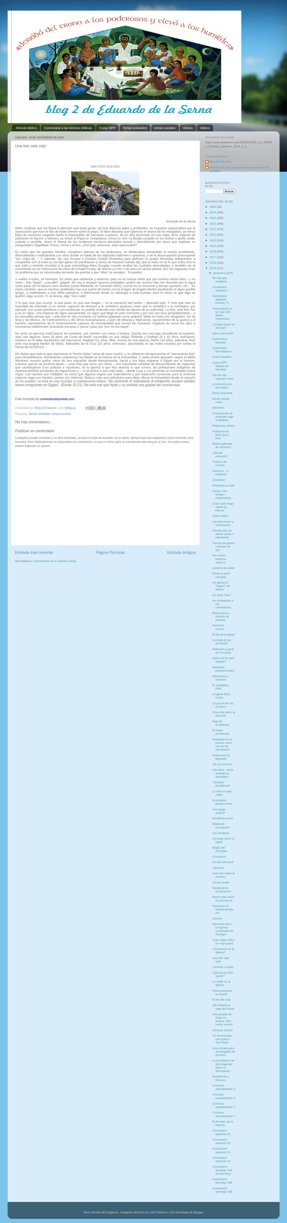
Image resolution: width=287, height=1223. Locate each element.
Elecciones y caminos (220, 678)
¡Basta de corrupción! (221, 825)
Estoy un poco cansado (221, 575)
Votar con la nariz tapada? (223, 659)
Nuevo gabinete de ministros (222, 445)
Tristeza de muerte (219, 463)
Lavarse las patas (223, 567)
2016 (213, 262)
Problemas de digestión (221, 757)
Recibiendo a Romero (220, 1078)
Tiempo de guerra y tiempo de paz (223, 546)
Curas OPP (107, 128)
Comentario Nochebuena (222, 349)
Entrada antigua (181, 552)
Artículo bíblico (26, 128)
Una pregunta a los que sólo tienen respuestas (222, 314)
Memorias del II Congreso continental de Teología (222, 929)
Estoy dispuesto (222, 393)
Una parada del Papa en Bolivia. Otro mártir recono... (223, 1019)
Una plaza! (219, 856)
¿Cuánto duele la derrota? (223, 326)
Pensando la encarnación (221, 889)
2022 (213, 229)
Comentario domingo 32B (222, 1190)
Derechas (218, 407)
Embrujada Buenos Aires (222, 802)
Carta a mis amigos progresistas (221, 494)
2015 (213, 268)
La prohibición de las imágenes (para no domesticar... (223, 1066)
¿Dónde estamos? (220, 454)
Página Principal (110, 552)
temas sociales (164, 128)
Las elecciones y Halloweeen (222, 523)
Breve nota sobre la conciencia (223, 898)
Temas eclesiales (135, 128)
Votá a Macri (220, 515)
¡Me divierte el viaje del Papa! (223, 1007)
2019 (213, 245)
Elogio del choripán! (219, 849)
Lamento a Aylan (222, 967)
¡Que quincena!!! (222, 333)
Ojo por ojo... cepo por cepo (223, 376)
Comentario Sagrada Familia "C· (220, 299)
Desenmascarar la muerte (222, 992)
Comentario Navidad (219, 340)
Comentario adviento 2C (221, 1150)
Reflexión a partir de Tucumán (223, 651)
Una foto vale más (220, 959)
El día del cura (221, 999)
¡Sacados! (218, 479)
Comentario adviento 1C (221, 1159)
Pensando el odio (223, 485)
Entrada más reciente (34, 552)
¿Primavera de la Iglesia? (223, 950)
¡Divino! (217, 918)
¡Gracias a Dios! (222, 1030)
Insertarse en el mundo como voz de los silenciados (222, 744)
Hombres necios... (219, 627)
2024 (213, 217)
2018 (213, 251)
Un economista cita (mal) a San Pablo (221, 1039)
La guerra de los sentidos (222, 705)
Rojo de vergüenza (220, 723)
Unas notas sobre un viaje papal (223, 941)
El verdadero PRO (220, 687)
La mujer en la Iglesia (221, 983)
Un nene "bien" (221, 595)
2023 (213, 223)
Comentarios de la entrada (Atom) (54, 561)
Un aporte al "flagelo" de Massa (221, 586)
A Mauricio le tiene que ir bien (221, 435)
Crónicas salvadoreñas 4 (223, 1087)
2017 (213, 257)
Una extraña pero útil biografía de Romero (223, 1052)
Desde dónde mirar (220, 400)
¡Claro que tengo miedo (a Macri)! (223, 507)
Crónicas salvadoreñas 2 (223, 1105)
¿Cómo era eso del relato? (222, 385)
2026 (213, 206)
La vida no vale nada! (222, 793)
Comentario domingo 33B (222, 1181)
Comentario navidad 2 (220, 288)
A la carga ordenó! (218, 811)
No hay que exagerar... (220, 279)
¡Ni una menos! (222, 764)
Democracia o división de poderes (221, 616)
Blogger (198, 1212)
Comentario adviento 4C (221, 1132)
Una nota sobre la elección (223, 714)
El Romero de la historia (222, 1123)
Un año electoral (222, 862)
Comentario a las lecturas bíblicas (68, 128)
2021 (213, 234)
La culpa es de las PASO (221, 641)
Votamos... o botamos (220, 472)
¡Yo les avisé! (220, 882)
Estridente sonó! (222, 818)
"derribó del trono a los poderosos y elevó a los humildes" (239, 169)
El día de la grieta (223, 634)
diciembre (219, 273)
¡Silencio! (218, 867)
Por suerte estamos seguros (219, 559)
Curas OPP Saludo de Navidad (220, 366)
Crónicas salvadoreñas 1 (223, 1114)
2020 (213, 240)
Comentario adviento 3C (221, 1141)
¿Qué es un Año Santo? (222, 974)
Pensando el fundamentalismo (222, 909)
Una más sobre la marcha (223, 875)
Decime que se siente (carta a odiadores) (223, 534)
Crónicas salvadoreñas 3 (223, 1096)
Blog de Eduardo (220, 161)
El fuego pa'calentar (220, 732)
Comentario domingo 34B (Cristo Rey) (222, 1170)
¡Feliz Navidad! (221, 356)
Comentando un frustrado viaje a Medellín (222, 417)
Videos (205, 128)
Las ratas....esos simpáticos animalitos (222, 773)
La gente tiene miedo (221, 696)
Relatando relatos (223, 425)
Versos (188, 128)
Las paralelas (220, 833)
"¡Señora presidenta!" (221, 784)
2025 (213, 212)
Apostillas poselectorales (223, 669)
